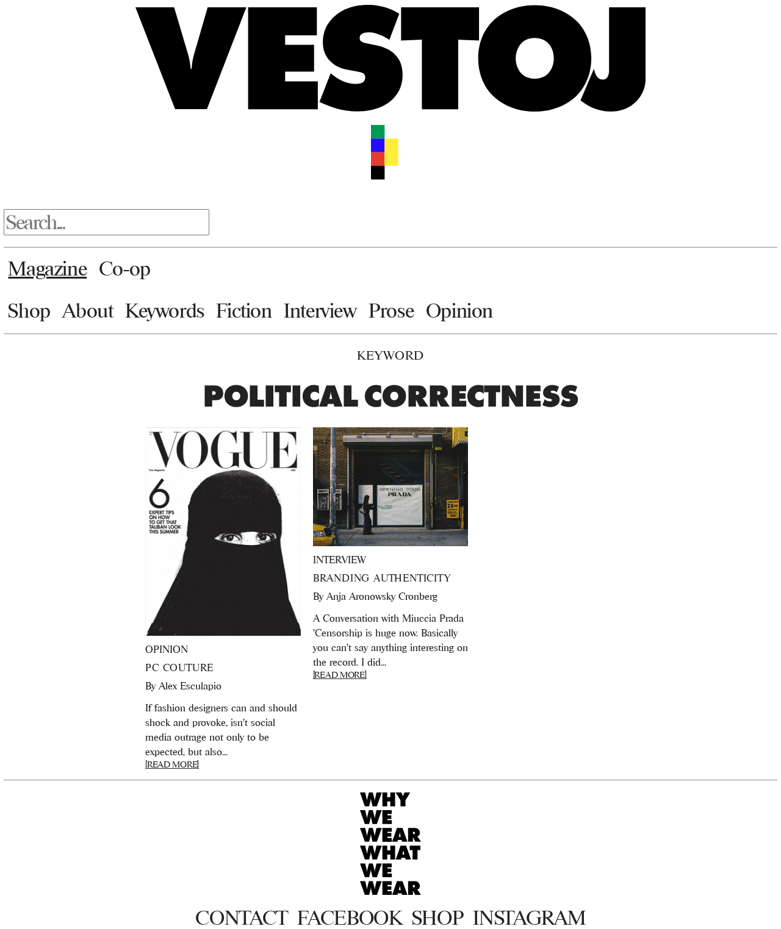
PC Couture (179, 667)
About (87, 310)
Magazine (47, 268)
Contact (241, 917)
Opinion (459, 310)
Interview (320, 310)
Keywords (164, 310)
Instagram (529, 917)
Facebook (349, 917)
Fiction (244, 310)
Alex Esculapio (190, 685)
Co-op (125, 268)
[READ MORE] (172, 764)
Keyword (390, 355)
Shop (29, 310)
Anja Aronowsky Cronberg (381, 596)
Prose (391, 310)
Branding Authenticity (382, 577)
